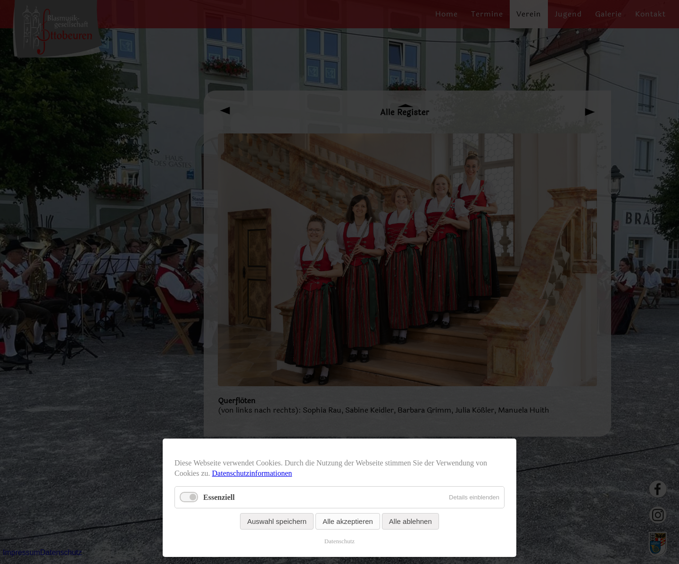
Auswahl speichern (276, 521)
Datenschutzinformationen (252, 473)
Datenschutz (339, 541)
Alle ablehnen (410, 521)
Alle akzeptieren (348, 521)
